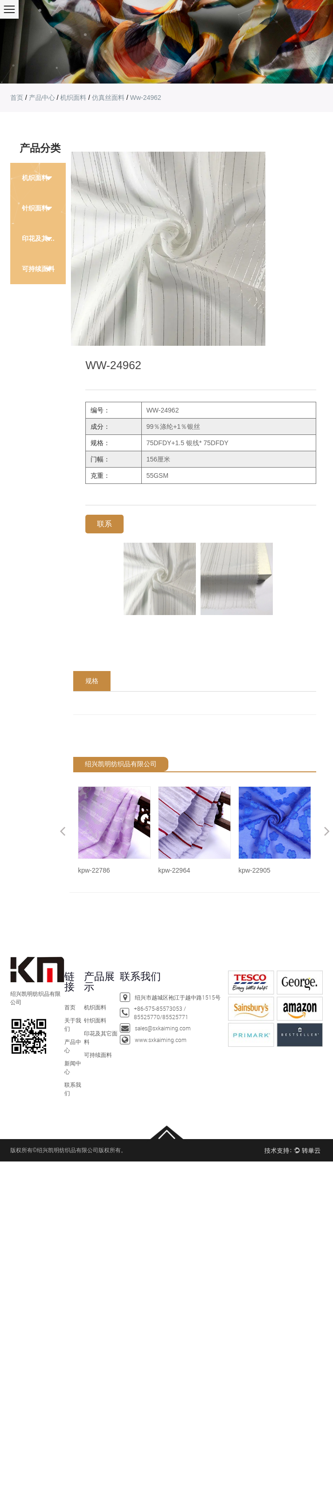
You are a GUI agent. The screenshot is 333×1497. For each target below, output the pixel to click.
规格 (91, 681)
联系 (104, 524)
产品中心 (42, 97)
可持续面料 (38, 269)
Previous (62, 831)
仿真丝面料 (108, 97)
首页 (16, 97)
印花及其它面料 (44, 238)
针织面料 (95, 1020)
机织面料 (73, 97)
